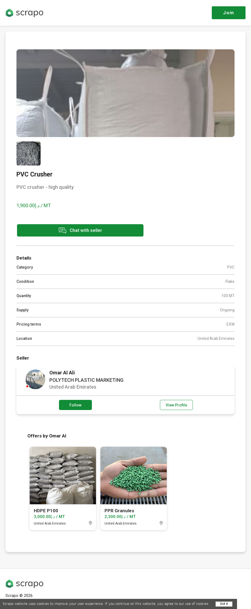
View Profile (176, 404)
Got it (224, 604)
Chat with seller (65, 230)
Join (228, 12)
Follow (75, 404)
